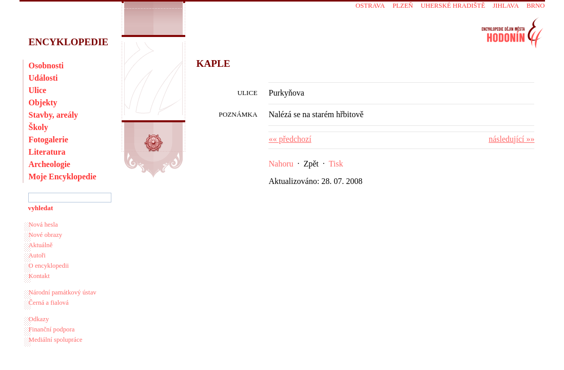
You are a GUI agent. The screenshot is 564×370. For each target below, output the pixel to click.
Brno (536, 5)
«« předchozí (290, 139)
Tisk (336, 163)
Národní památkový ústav (62, 292)
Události (43, 77)
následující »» (511, 139)
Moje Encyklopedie (62, 176)
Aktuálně (41, 245)
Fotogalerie (48, 139)
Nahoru (281, 163)
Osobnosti (46, 65)
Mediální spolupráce (56, 339)
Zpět (310, 163)
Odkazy (39, 319)
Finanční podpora (52, 329)
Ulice (38, 90)
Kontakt (39, 276)
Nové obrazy (46, 234)
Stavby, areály (54, 114)
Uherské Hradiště (453, 5)
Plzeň (403, 5)
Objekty (43, 102)
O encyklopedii (49, 265)
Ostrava (370, 5)
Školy (38, 127)
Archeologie (49, 164)
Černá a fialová (49, 302)
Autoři (37, 255)
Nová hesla (43, 224)
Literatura (47, 151)
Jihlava (506, 5)
